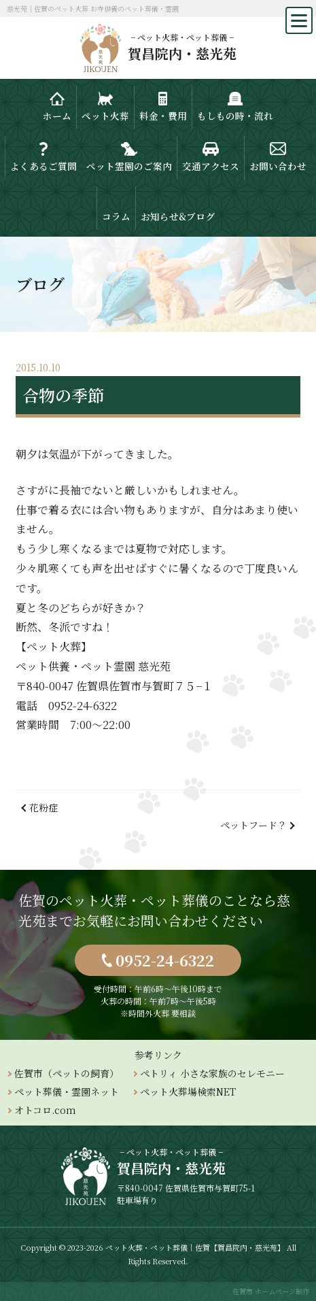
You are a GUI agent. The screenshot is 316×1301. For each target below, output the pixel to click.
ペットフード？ (253, 825)
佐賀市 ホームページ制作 (270, 1291)
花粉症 (43, 807)
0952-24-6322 (165, 959)
